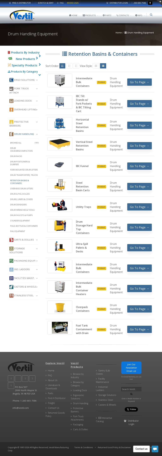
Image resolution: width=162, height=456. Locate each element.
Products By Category (23, 71)
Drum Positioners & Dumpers (20, 163)
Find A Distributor (57, 398)
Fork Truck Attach (19, 90)
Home (51, 370)
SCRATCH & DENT (43, 3)
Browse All (24, 142)
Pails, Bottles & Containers (24, 226)
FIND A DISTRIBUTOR (20, 3)
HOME (73, 15)
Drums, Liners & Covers (21, 199)
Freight (51, 403)
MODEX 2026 (72, 3)
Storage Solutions (17, 250)
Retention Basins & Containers (19, 182)
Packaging (78, 424)
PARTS (107, 15)
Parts (50, 393)
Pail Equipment (17, 231)
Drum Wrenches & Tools (22, 210)
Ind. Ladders (19, 270)
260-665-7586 (138, 3)
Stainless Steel (21, 296)
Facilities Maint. (22, 278)
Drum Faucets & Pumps (21, 215)
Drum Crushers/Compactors (21, 149)
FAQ (60, 3)
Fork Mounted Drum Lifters (24, 169)
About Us (52, 380)
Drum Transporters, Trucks (24, 175)
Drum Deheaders (18, 204)
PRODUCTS (89, 15)
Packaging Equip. (22, 261)
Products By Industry (24, 52)
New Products (25, 59)
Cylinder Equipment (20, 220)
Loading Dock (20, 101)
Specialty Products (22, 65)
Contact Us (53, 407)
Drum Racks (16, 156)
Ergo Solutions (22, 80)
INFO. (139, 15)
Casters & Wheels (22, 287)
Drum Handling (21, 134)
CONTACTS (123, 15)
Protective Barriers (19, 123)
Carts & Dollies (21, 240)
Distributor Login (117, 3)
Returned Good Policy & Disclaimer (114, 447)
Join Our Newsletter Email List (131, 367)
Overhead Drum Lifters (21, 188)
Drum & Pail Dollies (20, 194)
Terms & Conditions (83, 447)
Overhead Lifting (22, 110)
